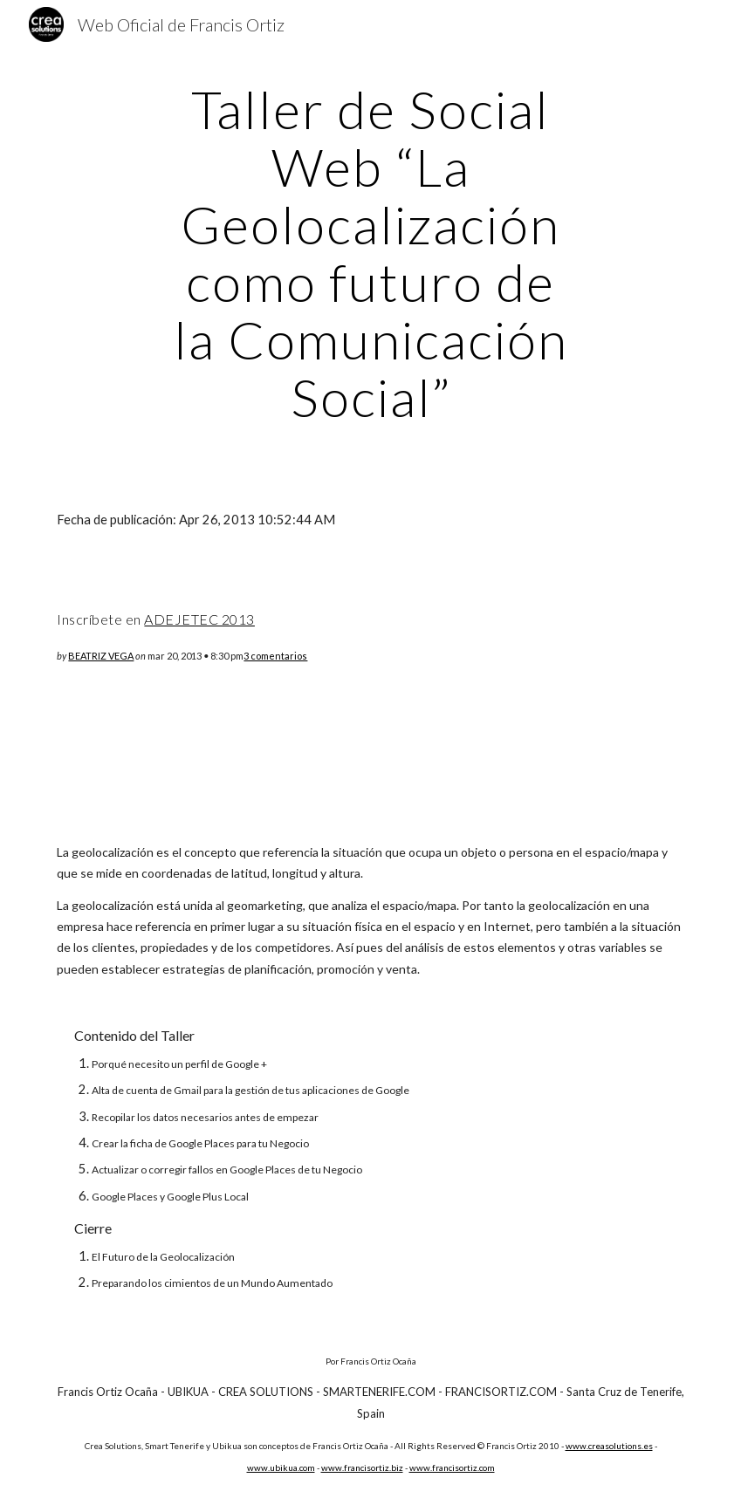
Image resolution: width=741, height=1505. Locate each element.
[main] (370, 253)
